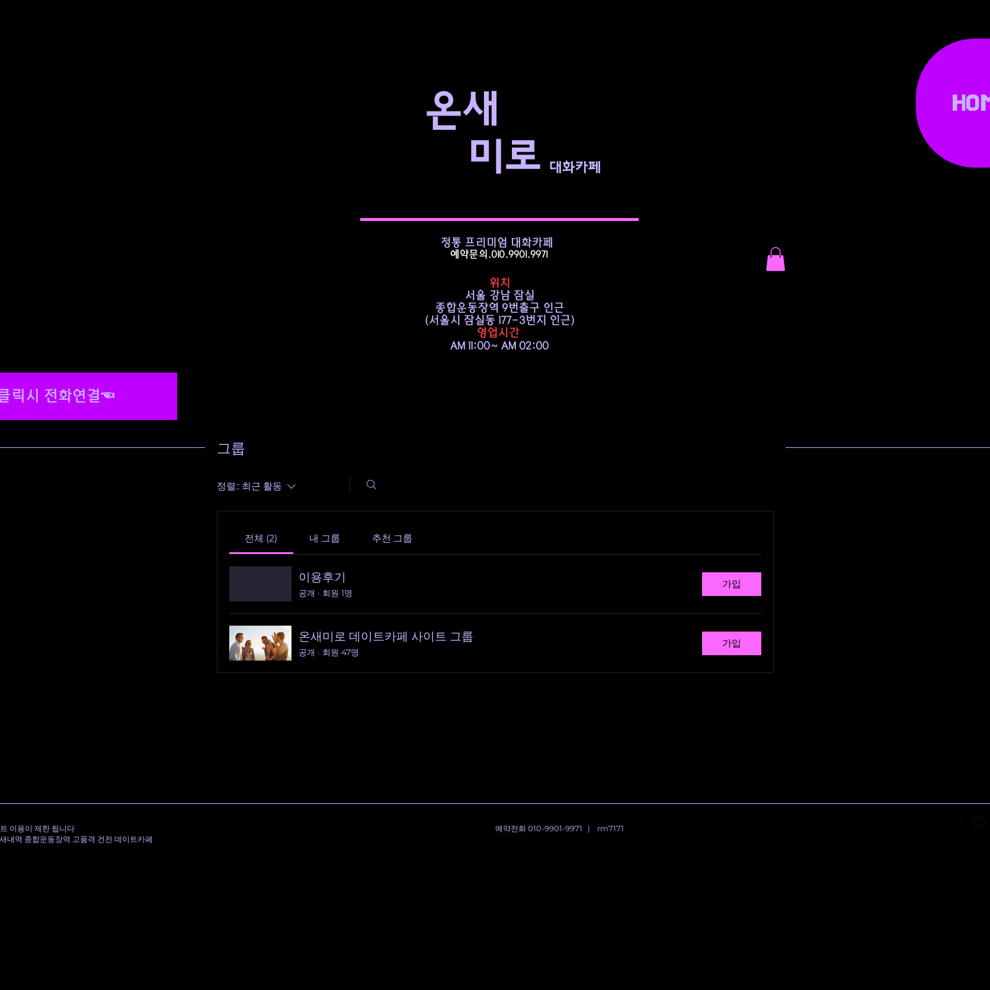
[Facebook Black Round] (957, 822)
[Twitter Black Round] (979, 822)
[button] (775, 259)
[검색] (371, 485)
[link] (261, 538)
